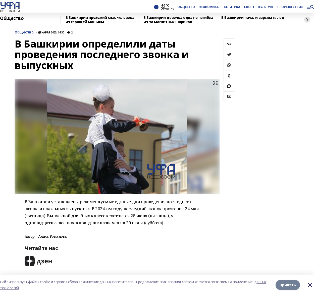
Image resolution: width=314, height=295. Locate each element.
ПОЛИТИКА (231, 7)
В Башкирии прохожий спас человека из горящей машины (100, 20)
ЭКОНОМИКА (209, 7)
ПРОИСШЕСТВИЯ (289, 7)
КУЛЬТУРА (265, 7)
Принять (288, 284)
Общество (12, 18)
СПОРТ (249, 7)
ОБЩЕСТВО (186, 7)
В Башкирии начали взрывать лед (252, 18)
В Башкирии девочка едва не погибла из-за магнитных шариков (178, 20)
